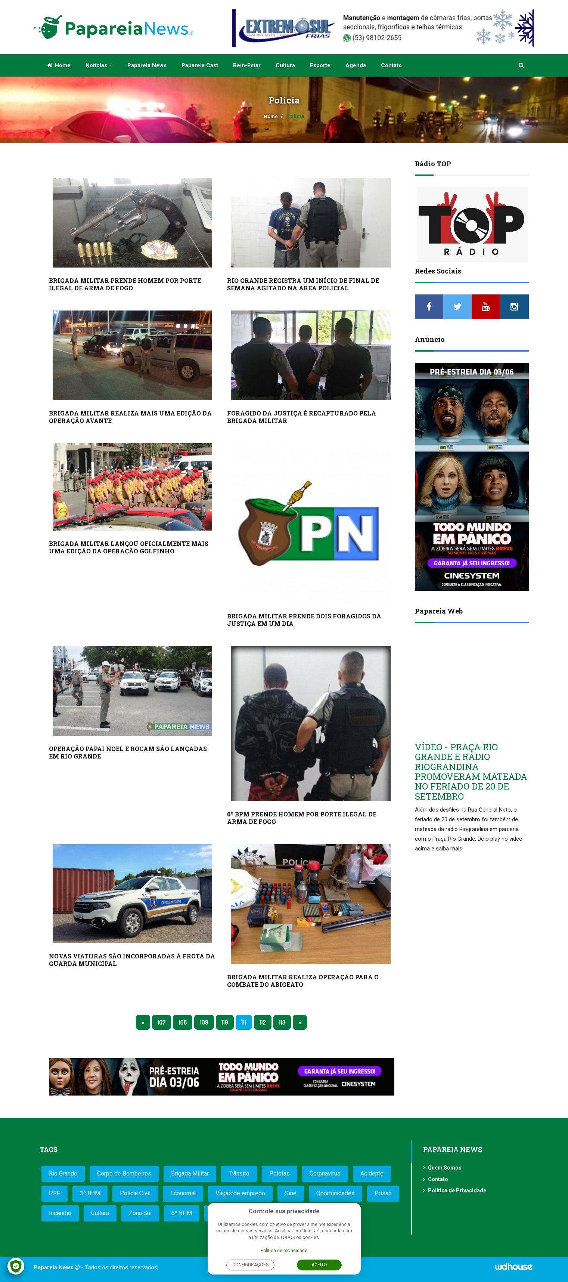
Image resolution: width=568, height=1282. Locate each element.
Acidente (372, 1173)
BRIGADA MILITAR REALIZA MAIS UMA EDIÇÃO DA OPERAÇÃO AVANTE (130, 416)
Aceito (319, 1264)
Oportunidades (335, 1193)
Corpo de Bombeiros (124, 1173)
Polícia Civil (135, 1193)
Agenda (355, 65)
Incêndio (60, 1213)
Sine (291, 1193)
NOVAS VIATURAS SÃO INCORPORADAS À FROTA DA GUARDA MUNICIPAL (132, 959)
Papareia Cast (199, 65)
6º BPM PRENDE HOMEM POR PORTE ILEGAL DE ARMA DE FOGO (301, 817)
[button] (522, 65)
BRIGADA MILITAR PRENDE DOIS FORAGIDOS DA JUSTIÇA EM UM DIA (304, 619)
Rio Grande (63, 1173)
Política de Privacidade (457, 1190)
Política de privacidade (284, 1250)
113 (282, 1022)
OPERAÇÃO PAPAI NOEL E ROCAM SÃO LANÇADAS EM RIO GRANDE (128, 752)
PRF (54, 1193)
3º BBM (90, 1193)
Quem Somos (445, 1168)
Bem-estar (247, 65)
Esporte (320, 65)
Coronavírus (325, 1173)
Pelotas (279, 1173)
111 (243, 1022)
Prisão (383, 1193)
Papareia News (147, 65)
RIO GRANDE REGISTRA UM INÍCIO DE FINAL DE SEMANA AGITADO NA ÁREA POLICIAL (303, 284)
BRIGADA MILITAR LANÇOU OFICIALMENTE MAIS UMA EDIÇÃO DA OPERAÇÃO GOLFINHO (128, 547)
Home (59, 65)
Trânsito (239, 1173)
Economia (183, 1193)
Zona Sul (140, 1213)
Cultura (285, 65)
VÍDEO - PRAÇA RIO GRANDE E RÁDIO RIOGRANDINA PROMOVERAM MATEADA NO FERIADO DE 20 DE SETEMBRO (471, 771)
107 (162, 1022)
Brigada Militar (190, 1173)
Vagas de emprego (240, 1193)
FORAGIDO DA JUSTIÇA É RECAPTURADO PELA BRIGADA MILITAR (301, 416)
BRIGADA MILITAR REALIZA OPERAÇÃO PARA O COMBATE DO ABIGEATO (303, 980)
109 (204, 1022)
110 (224, 1022)
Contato (391, 65)
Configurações (250, 1264)
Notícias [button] (99, 65)
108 (183, 1022)
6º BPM (181, 1213)
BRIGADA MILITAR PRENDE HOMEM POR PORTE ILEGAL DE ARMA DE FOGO (125, 284)
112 (263, 1022)
